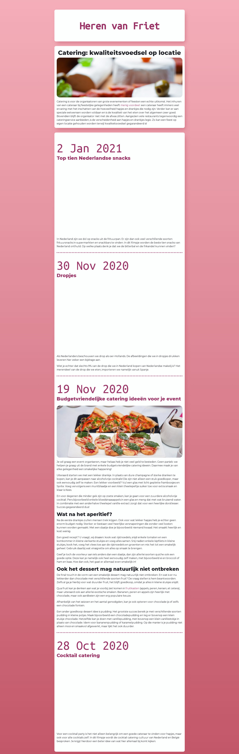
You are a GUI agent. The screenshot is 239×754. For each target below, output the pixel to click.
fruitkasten (132, 588)
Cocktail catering (78, 655)
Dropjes (66, 275)
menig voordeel (130, 105)
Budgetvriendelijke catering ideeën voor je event (119, 399)
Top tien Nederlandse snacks (93, 158)
